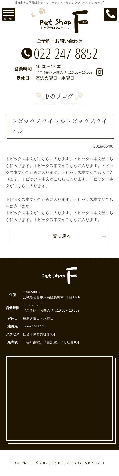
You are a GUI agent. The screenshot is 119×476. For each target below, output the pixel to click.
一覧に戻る (59, 236)
